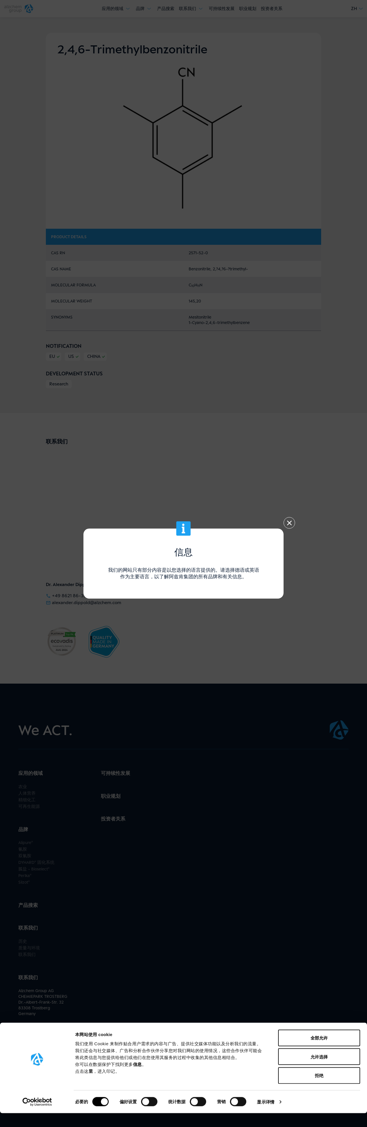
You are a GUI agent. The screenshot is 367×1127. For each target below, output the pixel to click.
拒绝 (319, 1089)
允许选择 (319, 1070)
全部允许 (319, 1051)
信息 (137, 1078)
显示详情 (265, 1115)
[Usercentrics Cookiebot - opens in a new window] (37, 1116)
